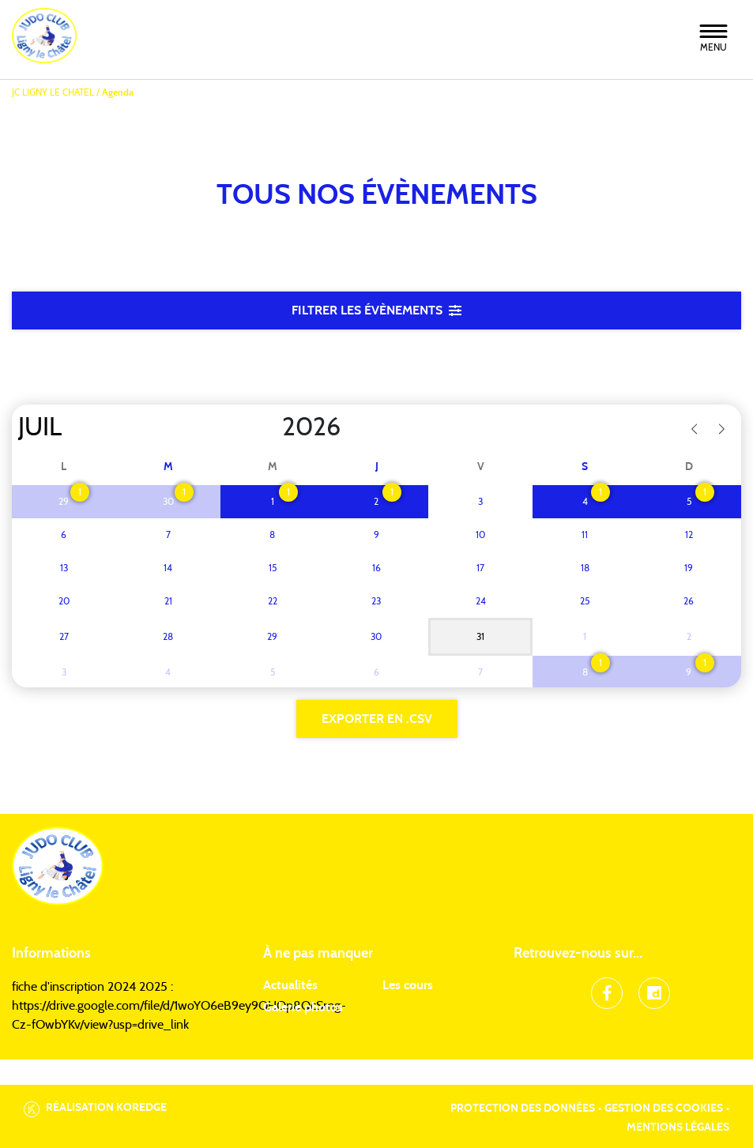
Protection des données (522, 1108)
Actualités (290, 985)
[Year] (269, 427)
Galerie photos (303, 1007)
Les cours (407, 985)
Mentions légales (678, 1127)
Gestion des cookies (663, 1108)
